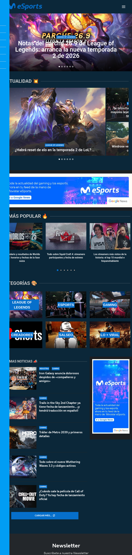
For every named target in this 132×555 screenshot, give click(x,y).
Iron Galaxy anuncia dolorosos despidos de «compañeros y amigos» (59, 377)
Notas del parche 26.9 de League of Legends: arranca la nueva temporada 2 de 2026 (66, 49)
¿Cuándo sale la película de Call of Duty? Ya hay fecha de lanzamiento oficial (62, 498)
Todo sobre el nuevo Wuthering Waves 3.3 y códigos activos (59, 465)
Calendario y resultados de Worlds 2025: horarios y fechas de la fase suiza (22, 257)
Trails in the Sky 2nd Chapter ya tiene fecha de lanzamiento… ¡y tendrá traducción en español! (59, 407)
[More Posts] (44, 515)
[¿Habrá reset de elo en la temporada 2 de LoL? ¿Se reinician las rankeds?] (54, 122)
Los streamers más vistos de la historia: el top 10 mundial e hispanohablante (110, 257)
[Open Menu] (123, 6)
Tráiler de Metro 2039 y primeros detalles (60, 434)
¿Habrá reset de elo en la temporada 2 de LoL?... (55, 150)
